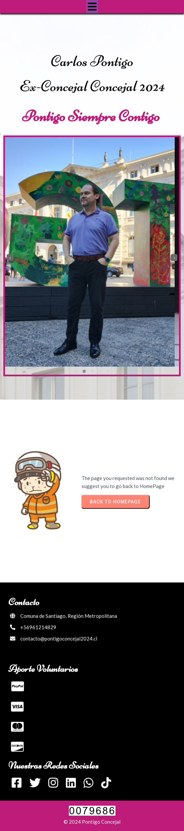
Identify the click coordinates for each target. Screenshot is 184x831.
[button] (76, 371)
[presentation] (10, 257)
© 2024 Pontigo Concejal (92, 822)
